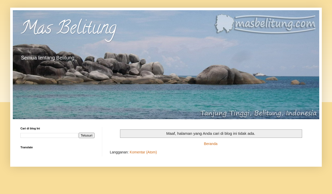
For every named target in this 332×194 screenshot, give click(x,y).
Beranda (211, 144)
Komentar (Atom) (143, 152)
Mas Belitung (68, 29)
